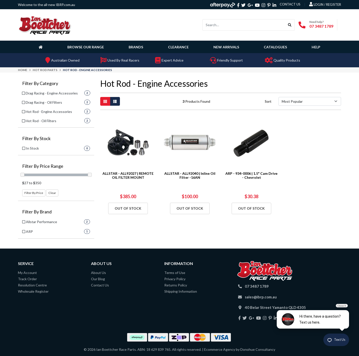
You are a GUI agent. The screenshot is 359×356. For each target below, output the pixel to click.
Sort (268, 101)
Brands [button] (136, 47)
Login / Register (325, 4)
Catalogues (275, 47)
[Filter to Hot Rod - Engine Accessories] (56, 111)
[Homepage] (42, 47)
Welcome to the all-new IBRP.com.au (46, 4)
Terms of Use (174, 272)
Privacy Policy (174, 279)
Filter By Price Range (42, 166)
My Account (27, 272)
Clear (52, 193)
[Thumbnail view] (105, 101)
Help (316, 47)
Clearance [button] (178, 47)
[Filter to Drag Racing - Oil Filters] (56, 102)
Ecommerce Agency (219, 349)
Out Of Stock (128, 208)
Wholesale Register (33, 291)
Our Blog (98, 279)
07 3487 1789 (321, 26)
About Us (98, 272)
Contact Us (100, 285)
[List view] (115, 101)
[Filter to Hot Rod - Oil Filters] (56, 120)
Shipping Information (180, 291)
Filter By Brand (37, 211)
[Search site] (290, 25)
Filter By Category (40, 83)
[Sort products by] (309, 101)
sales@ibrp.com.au (261, 297)
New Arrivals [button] (226, 47)
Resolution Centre (32, 285)
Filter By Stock (36, 138)
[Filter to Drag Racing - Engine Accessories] (56, 93)
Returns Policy (175, 285)
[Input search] (243, 25)
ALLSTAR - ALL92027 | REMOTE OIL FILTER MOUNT (128, 175)
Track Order (27, 279)
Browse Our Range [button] (85, 47)
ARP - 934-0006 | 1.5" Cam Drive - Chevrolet (251, 175)
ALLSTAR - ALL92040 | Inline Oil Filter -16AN (189, 175)
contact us (290, 4)
